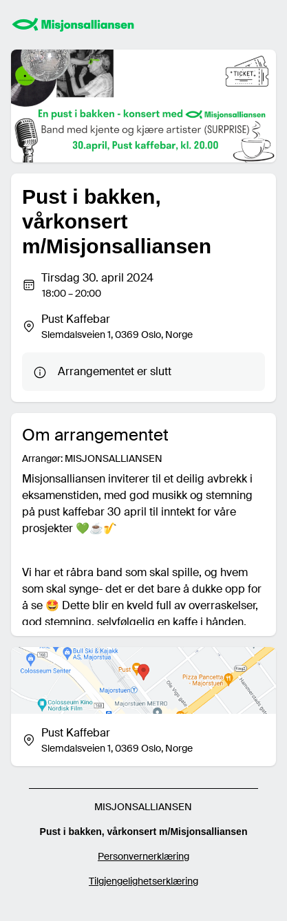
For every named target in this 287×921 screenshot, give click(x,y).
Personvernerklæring (143, 856)
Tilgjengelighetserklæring (143, 881)
